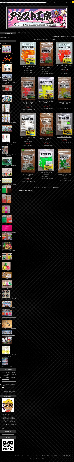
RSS (67, 456)
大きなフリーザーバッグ (7, 366)
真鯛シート (4, 194)
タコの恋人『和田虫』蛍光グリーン (46, 173)
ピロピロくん (4, 240)
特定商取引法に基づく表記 (59, 456)
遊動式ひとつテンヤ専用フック (8, 335)
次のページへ (55, 39)
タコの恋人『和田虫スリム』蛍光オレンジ (46, 68)
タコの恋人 (4, 261)
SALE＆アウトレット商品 (7, 62)
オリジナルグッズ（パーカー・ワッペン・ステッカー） (9, 355)
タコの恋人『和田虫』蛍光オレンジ (28, 67)
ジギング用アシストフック (7, 53)
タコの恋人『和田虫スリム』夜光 (28, 175)
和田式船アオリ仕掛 (6, 102)
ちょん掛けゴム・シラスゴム (8, 204)
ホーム (4, 456)
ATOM (70, 456)
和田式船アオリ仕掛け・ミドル (8, 372)
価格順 (68, 36)
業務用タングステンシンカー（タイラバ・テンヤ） (9, 299)
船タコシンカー (5, 288)
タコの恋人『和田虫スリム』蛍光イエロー (64, 102)
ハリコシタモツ (5, 345)
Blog (3, 428)
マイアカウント (59, 2)
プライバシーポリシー (26, 456)
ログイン (2, 36)
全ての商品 (4, 43)
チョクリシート (5, 223)
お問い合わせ (17, 456)
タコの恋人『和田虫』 (26, 32)
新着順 (72, 36)
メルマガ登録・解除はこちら (8, 434)
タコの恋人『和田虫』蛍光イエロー (46, 101)
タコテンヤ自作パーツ (6, 278)
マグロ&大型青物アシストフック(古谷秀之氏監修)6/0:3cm (9, 385)
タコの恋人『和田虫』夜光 (64, 137)
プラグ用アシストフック (7, 72)
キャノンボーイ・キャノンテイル (9, 328)
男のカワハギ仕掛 (5, 133)
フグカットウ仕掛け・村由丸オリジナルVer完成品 (9, 378)
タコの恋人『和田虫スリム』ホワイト (46, 139)
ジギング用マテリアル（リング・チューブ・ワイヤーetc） (9, 92)
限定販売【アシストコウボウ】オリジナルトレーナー (9, 392)
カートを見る (70, 2)
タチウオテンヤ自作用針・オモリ (9, 184)
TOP (19, 32)
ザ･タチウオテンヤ (6, 176)
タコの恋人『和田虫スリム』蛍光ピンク (28, 102)
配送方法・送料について (47, 456)
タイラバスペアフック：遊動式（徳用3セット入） (8, 308)
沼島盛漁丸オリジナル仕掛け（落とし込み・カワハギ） (9, 155)
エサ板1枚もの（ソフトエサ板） (9, 232)
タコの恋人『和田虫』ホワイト (28, 138)
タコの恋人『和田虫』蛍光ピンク (64, 66)
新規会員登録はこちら (5, 37)
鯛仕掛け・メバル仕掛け (7, 112)
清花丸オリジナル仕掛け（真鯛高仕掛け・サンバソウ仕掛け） (9, 143)
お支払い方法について (36, 456)
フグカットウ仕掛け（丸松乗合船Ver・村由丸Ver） (9, 166)
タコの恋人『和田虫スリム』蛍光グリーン (64, 175)
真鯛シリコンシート (6, 214)
